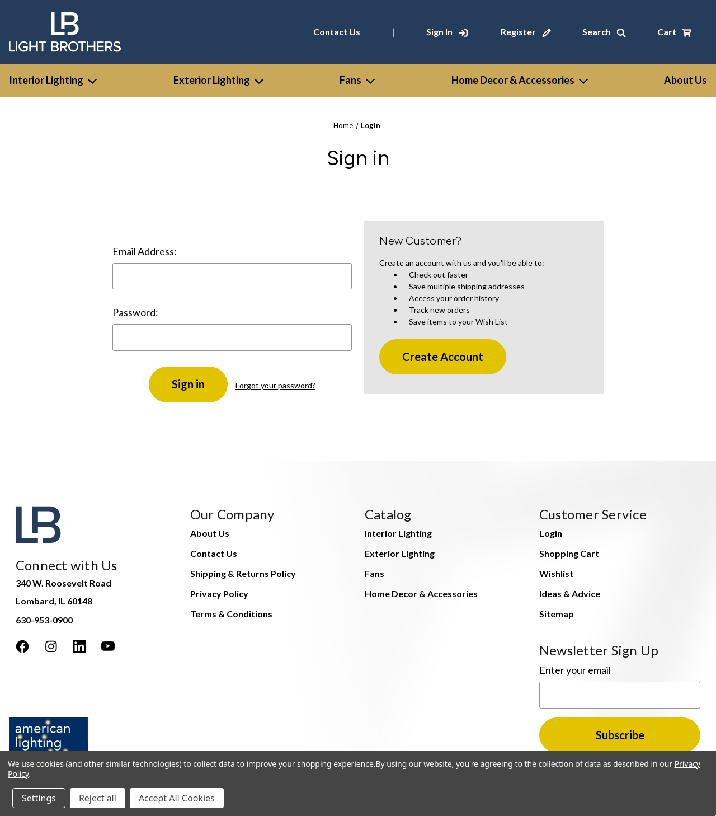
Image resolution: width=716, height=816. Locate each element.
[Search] (604, 32)
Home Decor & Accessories (519, 80)
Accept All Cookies (177, 798)
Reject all (97, 798)
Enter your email (575, 670)
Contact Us (336, 31)
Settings (39, 798)
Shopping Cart (569, 553)
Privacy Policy (219, 593)
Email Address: (144, 251)
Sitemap (556, 613)
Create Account (442, 356)
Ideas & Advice (569, 593)
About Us (209, 533)
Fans (357, 80)
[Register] (526, 32)
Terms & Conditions (231, 613)
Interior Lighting (53, 80)
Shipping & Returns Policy (243, 573)
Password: (135, 312)
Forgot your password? (275, 385)
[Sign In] (447, 32)
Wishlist (556, 573)
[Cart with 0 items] (674, 32)
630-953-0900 (44, 620)
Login (550, 533)
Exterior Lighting (218, 80)
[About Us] (685, 80)
